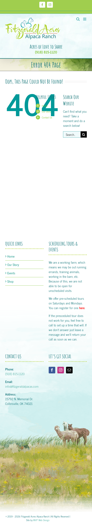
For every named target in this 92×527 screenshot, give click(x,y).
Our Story (46, 111)
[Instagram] (60, 370)
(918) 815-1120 (46, 52)
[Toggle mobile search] (78, 19)
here (82, 307)
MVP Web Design (41, 520)
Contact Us (47, 117)
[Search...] (72, 134)
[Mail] (69, 370)
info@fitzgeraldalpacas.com (21, 386)
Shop (10, 281)
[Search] (84, 134)
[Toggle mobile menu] (85, 19)
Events (11, 273)
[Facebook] (52, 370)
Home (44, 106)
